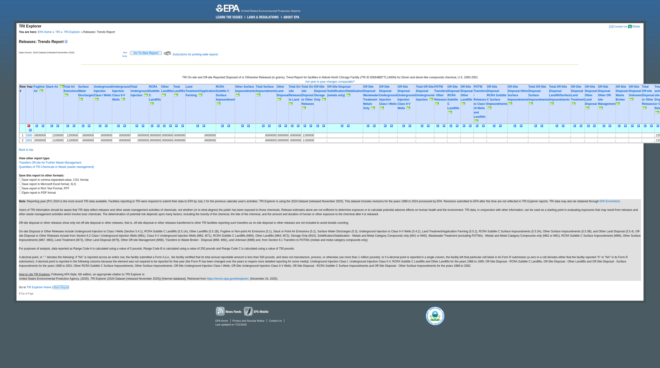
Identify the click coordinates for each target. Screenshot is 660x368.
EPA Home (45, 32)
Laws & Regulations (262, 17)
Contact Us (620, 26)
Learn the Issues (229, 17)
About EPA (291, 17)
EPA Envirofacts (610, 201)
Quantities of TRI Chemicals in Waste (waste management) (56, 167)
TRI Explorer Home (39, 287)
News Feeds (228, 311)
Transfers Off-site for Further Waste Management (50, 162)
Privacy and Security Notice (248, 320)
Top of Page (27, 293)
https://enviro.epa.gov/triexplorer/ (228, 278)
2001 (29, 140)
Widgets (256, 311)
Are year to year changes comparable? (330, 81)
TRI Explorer (72, 32)
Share (636, 26)
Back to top (26, 149)
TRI (57, 32)
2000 (29, 135)
